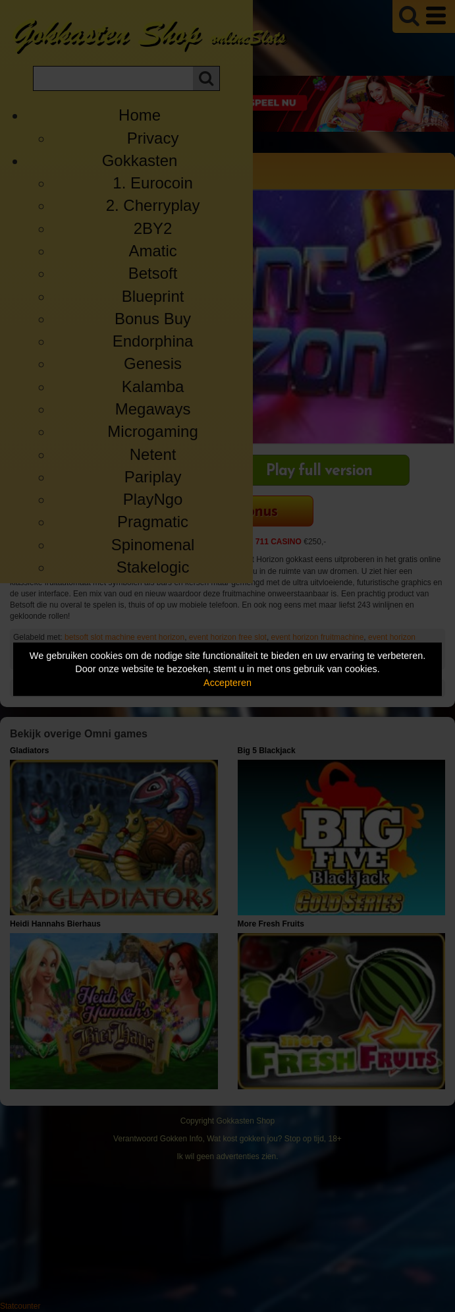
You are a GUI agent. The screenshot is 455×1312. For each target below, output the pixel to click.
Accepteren (227, 682)
